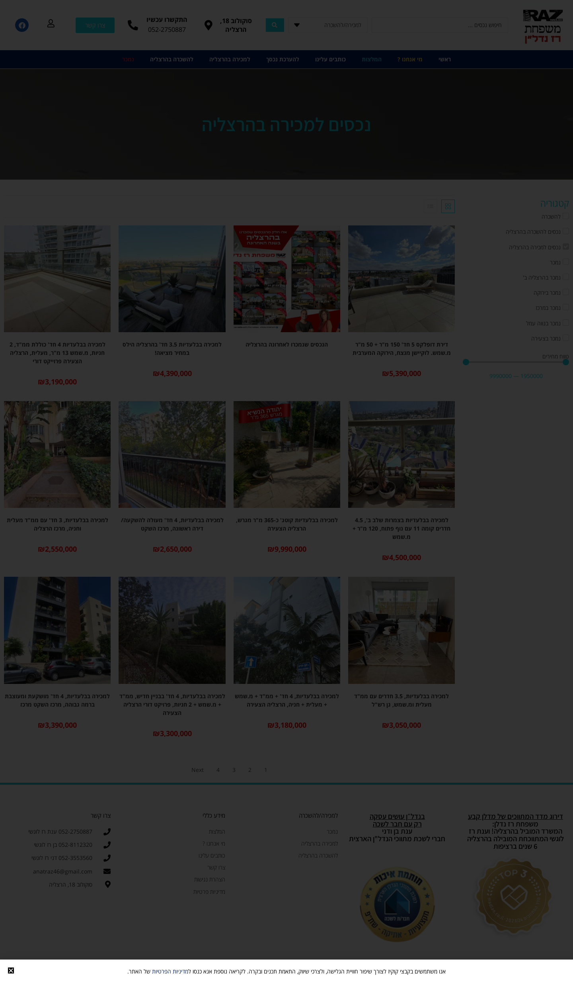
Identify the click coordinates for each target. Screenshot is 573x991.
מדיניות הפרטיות (170, 971)
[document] (286, 495)
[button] (11, 970)
